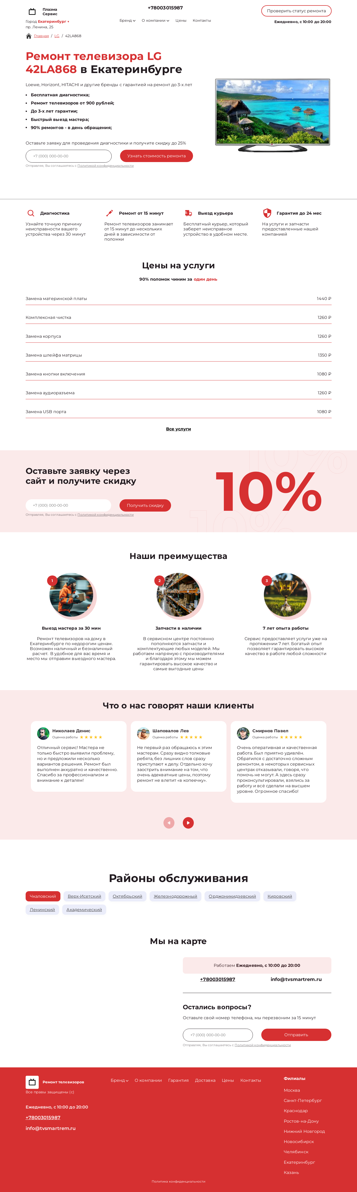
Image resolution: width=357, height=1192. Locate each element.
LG (56, 36)
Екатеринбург (299, 1162)
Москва (292, 1090)
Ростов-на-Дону (301, 1121)
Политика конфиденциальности (179, 1181)
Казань (291, 1172)
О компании (155, 20)
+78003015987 (165, 8)
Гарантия (178, 1080)
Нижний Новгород (304, 1131)
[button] (188, 823)
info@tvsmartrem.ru (296, 979)
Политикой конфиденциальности (105, 166)
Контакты (202, 20)
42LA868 (73, 36)
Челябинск (296, 1151)
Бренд (127, 20)
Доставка (205, 1080)
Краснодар (296, 1110)
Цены (180, 20)
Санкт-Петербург (303, 1100)
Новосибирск (299, 1141)
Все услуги (178, 428)
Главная (41, 36)
